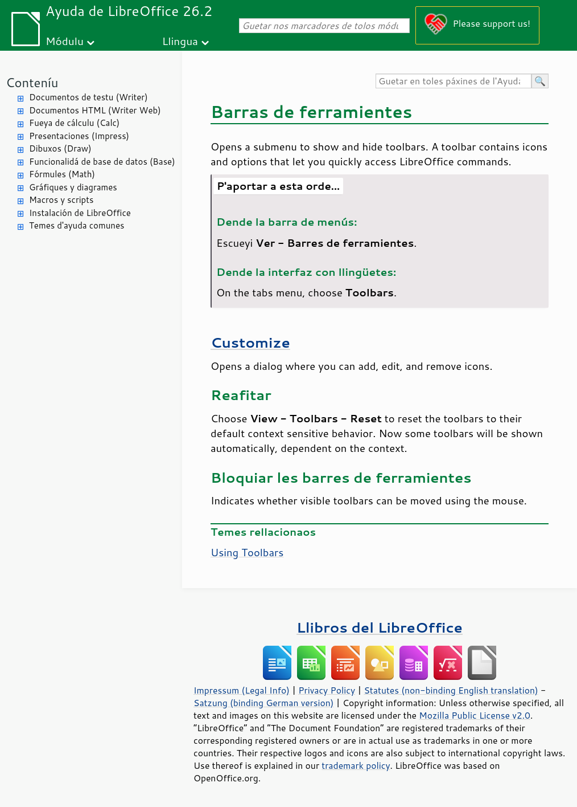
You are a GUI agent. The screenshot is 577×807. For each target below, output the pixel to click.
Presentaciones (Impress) (79, 136)
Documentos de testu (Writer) (88, 97)
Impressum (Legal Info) (241, 690)
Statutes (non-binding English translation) (451, 690)
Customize (250, 342)
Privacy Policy (326, 690)
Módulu (65, 40)
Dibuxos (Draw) (60, 148)
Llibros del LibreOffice (379, 627)
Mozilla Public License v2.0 (474, 715)
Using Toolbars (247, 552)
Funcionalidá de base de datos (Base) (102, 162)
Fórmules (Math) (62, 174)
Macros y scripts (61, 200)
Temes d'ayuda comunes (76, 225)
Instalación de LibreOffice (80, 213)
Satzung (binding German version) (263, 702)
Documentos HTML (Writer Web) (95, 110)
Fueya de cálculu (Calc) (74, 123)
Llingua (180, 40)
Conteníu (32, 82)
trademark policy (356, 765)
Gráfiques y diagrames (73, 187)
